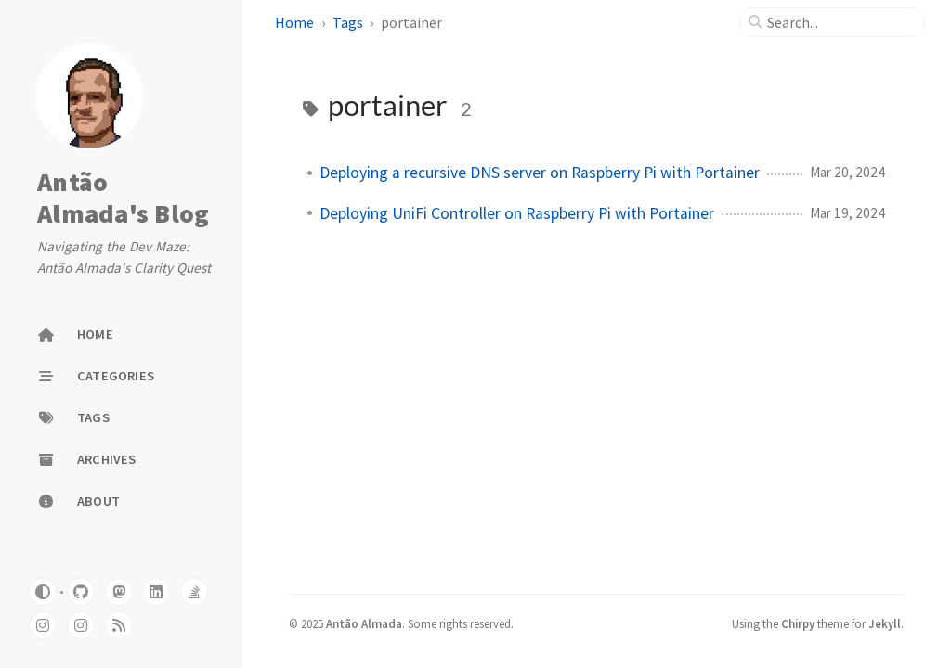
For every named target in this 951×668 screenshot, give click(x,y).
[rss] (119, 625)
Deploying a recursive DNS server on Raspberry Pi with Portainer (539, 172)
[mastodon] (119, 592)
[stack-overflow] (194, 592)
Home (294, 22)
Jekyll (884, 623)
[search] (839, 22)
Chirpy (797, 623)
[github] (81, 592)
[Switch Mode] (43, 592)
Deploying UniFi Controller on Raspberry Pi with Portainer (516, 213)
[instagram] (43, 625)
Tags (347, 22)
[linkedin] (156, 592)
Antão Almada (364, 623)
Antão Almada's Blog (123, 197)
